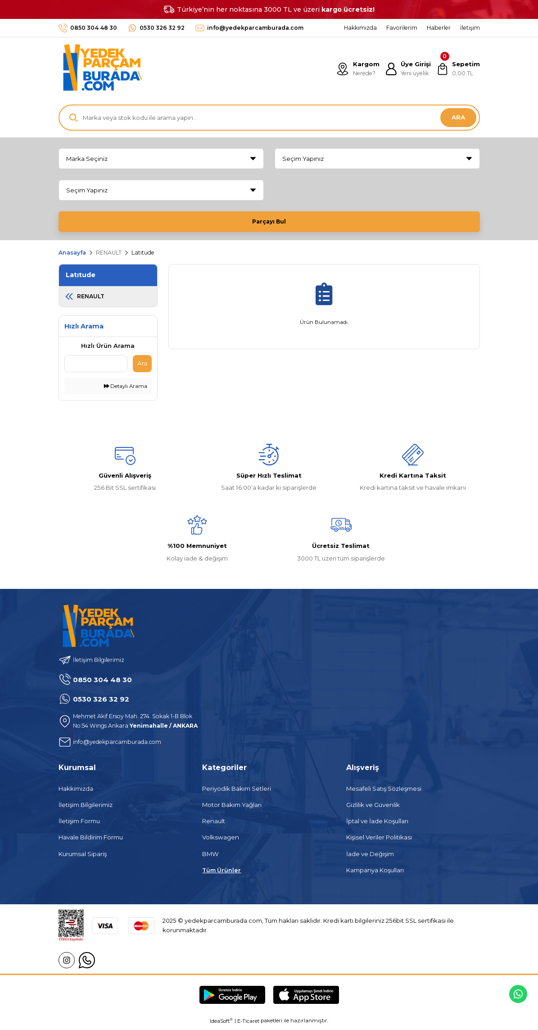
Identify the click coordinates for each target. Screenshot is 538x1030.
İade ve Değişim (370, 856)
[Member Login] (406, 69)
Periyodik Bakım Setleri (236, 791)
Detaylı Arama (125, 389)
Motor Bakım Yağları (232, 807)
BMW (210, 856)
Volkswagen (220, 839)
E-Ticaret (248, 1024)
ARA (458, 117)
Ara (142, 365)
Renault (213, 823)
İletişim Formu (79, 823)
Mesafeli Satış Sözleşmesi (383, 791)
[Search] (269, 118)
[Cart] (457, 69)
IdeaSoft (221, 1023)
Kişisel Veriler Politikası (379, 839)
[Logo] (100, 69)
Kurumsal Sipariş (83, 856)
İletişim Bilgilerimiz (86, 807)
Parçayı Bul (269, 221)
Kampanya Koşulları (375, 872)
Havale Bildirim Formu (91, 839)
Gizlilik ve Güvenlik (373, 807)
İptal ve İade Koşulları (377, 823)
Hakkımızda (76, 791)
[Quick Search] (95, 366)
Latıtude (142, 255)
